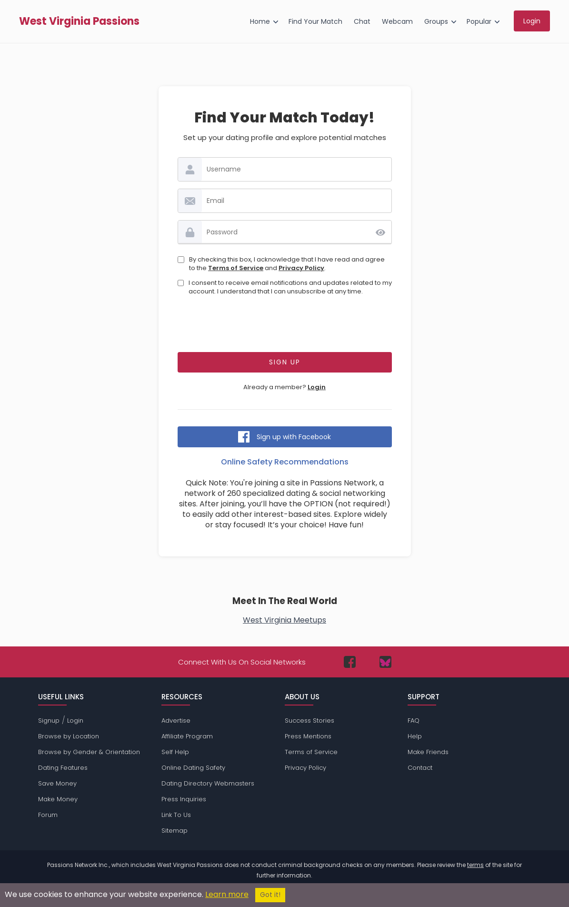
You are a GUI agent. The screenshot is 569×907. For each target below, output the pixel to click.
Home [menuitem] (260, 21)
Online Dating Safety (193, 767)
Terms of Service (235, 267)
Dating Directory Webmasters (207, 783)
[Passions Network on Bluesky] (385, 662)
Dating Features (63, 767)
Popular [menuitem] (479, 21)
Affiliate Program (187, 736)
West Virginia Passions (79, 21)
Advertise (175, 720)
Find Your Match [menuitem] (315, 21)
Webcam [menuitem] (397, 21)
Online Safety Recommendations (285, 461)
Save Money (57, 783)
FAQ (413, 720)
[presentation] (284, 326)
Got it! (270, 894)
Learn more (227, 894)
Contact (420, 767)
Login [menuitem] (531, 21)
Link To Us (176, 814)
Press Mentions (308, 736)
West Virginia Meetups (284, 620)
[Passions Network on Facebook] (350, 662)
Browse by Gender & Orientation (89, 751)
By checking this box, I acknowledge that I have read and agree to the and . (287, 263)
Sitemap (174, 830)
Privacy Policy (301, 267)
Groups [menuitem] (436, 21)
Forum (48, 814)
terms (475, 865)
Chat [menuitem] (362, 21)
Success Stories (309, 720)
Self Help (175, 751)
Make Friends (428, 751)
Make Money (58, 799)
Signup (49, 720)
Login (317, 387)
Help (415, 736)
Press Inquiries (183, 799)
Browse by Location (68, 736)
